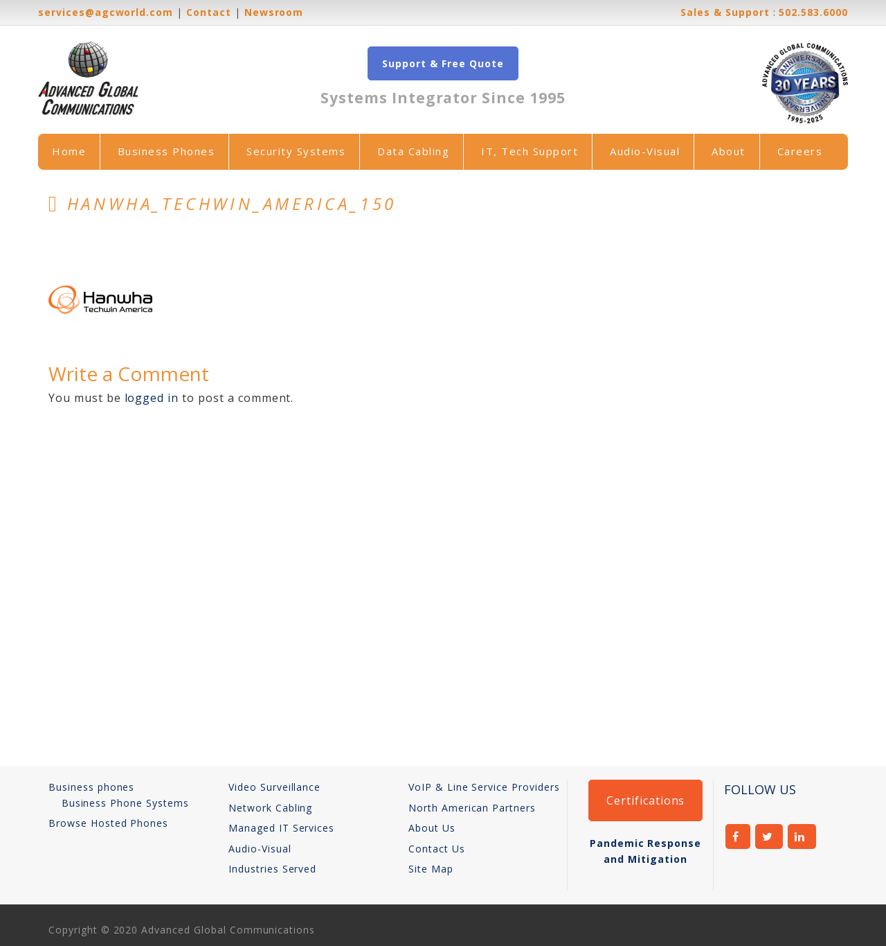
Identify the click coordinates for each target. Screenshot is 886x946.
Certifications (645, 800)
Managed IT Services (281, 827)
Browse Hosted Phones (108, 823)
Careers (800, 151)
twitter (769, 836)
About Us (431, 827)
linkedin (802, 836)
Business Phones (166, 151)
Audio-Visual (645, 151)
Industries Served (272, 868)
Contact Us (436, 848)
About (728, 151)
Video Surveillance (274, 787)
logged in (152, 397)
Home (69, 151)
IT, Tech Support (529, 151)
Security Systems (295, 151)
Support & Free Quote (442, 63)
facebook (737, 836)
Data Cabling (413, 151)
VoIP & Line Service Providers (484, 787)
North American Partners (472, 807)
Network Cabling (270, 807)
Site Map (430, 868)
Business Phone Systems (125, 802)
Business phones (91, 787)
